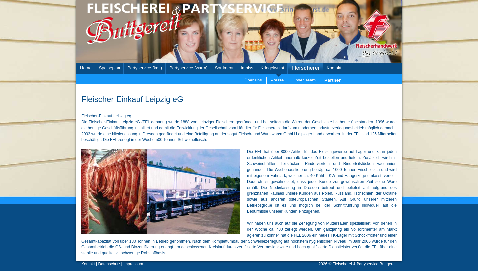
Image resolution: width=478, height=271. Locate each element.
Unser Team (304, 80)
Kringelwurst (272, 67)
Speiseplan (109, 67)
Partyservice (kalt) (144, 67)
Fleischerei (305, 68)
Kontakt (334, 67)
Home (86, 67)
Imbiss (247, 67)
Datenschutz (109, 264)
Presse (277, 80)
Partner (332, 80)
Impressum (133, 264)
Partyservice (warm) (188, 67)
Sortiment (224, 67)
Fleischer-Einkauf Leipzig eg (106, 116)
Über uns (253, 80)
